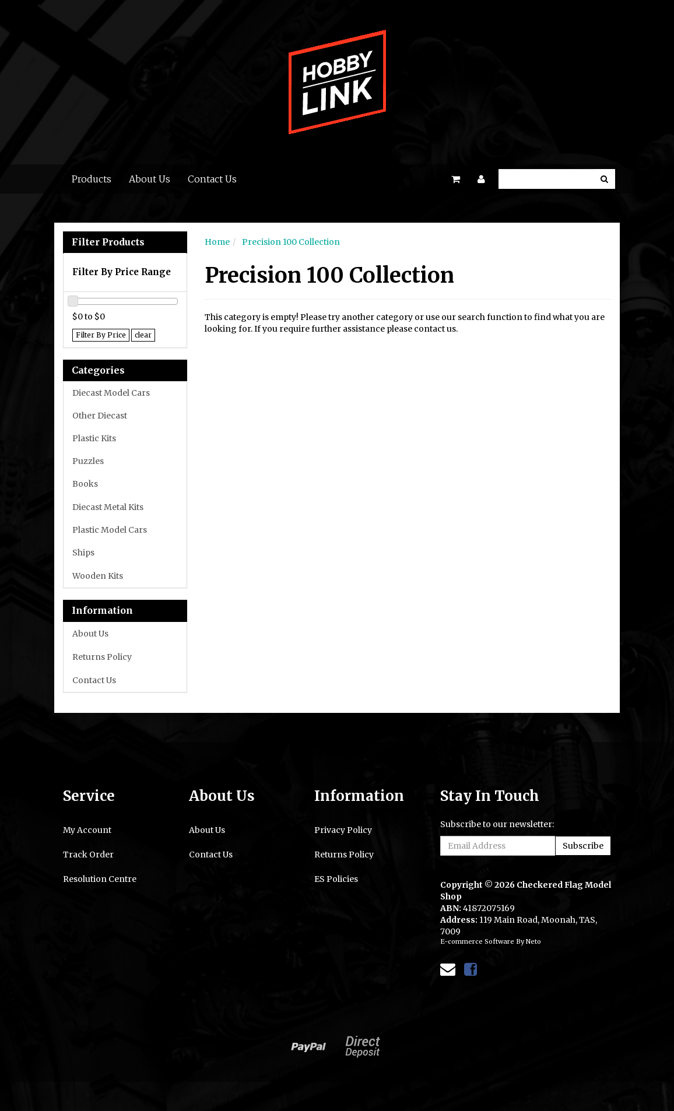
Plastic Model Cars (109, 530)
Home (217, 242)
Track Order (88, 854)
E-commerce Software (477, 941)
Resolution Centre (99, 879)
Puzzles (88, 461)
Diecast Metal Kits (107, 507)
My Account (87, 830)
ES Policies (336, 879)
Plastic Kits (94, 438)
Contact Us (212, 179)
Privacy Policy (343, 830)
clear (143, 335)
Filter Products (108, 242)
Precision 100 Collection (291, 242)
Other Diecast (99, 415)
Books (85, 484)
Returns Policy (102, 657)
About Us (149, 179)
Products (91, 179)
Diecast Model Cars (111, 393)
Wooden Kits (97, 576)
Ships (83, 552)
